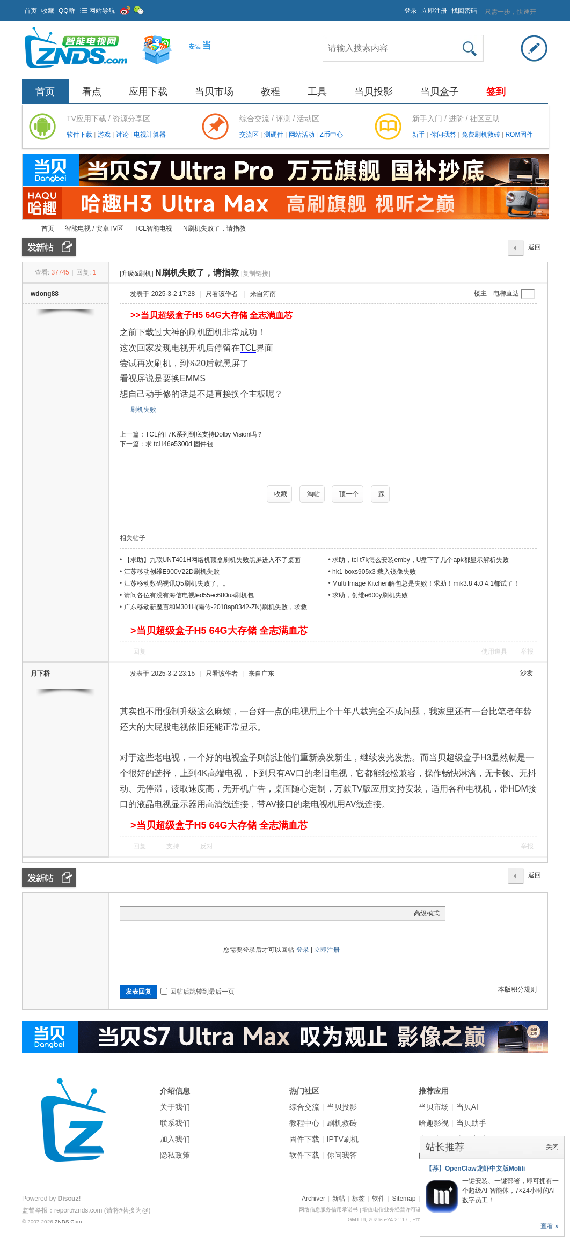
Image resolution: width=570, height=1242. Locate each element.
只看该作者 (222, 294)
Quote (179, 913)
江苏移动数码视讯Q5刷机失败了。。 (176, 583)
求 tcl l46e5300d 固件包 (179, 444)
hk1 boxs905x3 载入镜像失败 (374, 571)
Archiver (313, 1198)
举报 (527, 651)
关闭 (552, 1147)
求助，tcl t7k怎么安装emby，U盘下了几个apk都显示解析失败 (420, 560)
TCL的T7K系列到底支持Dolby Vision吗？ (204, 434)
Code (192, 913)
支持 (173, 846)
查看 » (549, 1226)
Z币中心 (330, 134)
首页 (30, 10)
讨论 (123, 134)
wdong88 (45, 294)
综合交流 (304, 1107)
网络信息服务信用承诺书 (328, 1210)
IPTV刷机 (343, 1139)
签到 (496, 91)
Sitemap (403, 1198)
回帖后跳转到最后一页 (197, 991)
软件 (378, 1198)
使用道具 (494, 651)
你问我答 (444, 134)
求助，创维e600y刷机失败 (370, 595)
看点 (91, 91)
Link (165, 913)
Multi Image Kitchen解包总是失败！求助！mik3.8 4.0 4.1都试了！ (426, 583)
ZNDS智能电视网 (26, 228)
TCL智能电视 (153, 228)
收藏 (47, 10)
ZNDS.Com (68, 1221)
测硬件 (274, 134)
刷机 (197, 332)
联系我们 (175, 1123)
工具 (317, 91)
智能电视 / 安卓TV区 (94, 228)
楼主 (480, 293)
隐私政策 (175, 1155)
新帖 (338, 1198)
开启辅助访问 (399, 7)
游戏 (105, 134)
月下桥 (40, 673)
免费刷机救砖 (482, 134)
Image (152, 913)
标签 (358, 1198)
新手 (419, 134)
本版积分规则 (517, 989)
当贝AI (467, 1107)
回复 (139, 651)
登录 (410, 10)
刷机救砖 (342, 1123)
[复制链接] (256, 273)
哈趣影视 (434, 1123)
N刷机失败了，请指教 (214, 228)
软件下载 (80, 134)
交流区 (249, 134)
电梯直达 (506, 293)
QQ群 (67, 10)
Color (139, 913)
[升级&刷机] (137, 273)
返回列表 (534, 249)
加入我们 (175, 1139)
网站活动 (302, 134)
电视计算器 (150, 134)
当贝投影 (373, 91)
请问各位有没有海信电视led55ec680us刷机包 (189, 595)
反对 (206, 846)
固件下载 (304, 1139)
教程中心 (304, 1123)
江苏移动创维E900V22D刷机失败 (172, 571)
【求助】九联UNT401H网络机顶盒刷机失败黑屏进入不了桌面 (212, 560)
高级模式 (427, 913)
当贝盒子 (439, 91)
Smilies (206, 913)
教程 (270, 91)
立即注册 (434, 10)
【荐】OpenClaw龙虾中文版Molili (475, 1168)
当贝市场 (214, 91)
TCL (248, 347)
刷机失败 (143, 409)
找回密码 (464, 10)
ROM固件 (519, 134)
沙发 (526, 673)
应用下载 (148, 91)
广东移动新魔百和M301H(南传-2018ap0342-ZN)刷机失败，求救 (215, 607)
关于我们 (175, 1107)
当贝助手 (471, 1123)
